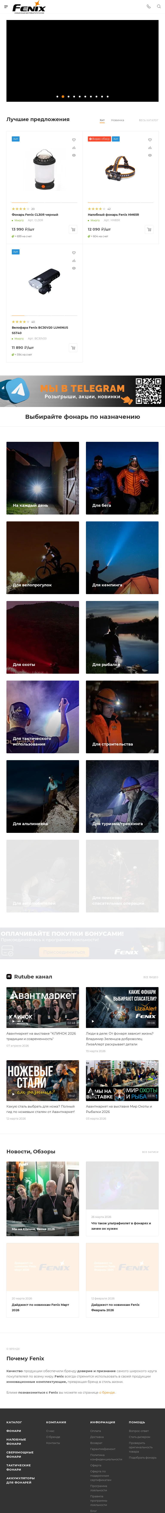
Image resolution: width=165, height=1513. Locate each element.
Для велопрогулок (32, 584)
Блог (93, 1510)
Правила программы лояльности (98, 1500)
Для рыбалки (106, 663)
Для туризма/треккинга (117, 823)
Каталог (14, 1421)
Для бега (101, 504)
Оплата (95, 1430)
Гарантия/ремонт (102, 1448)
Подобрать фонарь (142, 1456)
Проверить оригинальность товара (141, 1446)
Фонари (13, 1430)
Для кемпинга (107, 584)
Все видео (151, 976)
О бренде (53, 1436)
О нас (50, 1430)
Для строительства (112, 743)
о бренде (107, 1392)
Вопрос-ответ (139, 1430)
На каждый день (30, 504)
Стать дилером (139, 1436)
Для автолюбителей (34, 902)
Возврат (96, 1442)
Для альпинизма (30, 823)
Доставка (97, 1436)
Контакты (53, 1442)
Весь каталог (149, 120)
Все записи (150, 1151)
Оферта (95, 1464)
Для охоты (24, 663)
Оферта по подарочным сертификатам (100, 1475)
